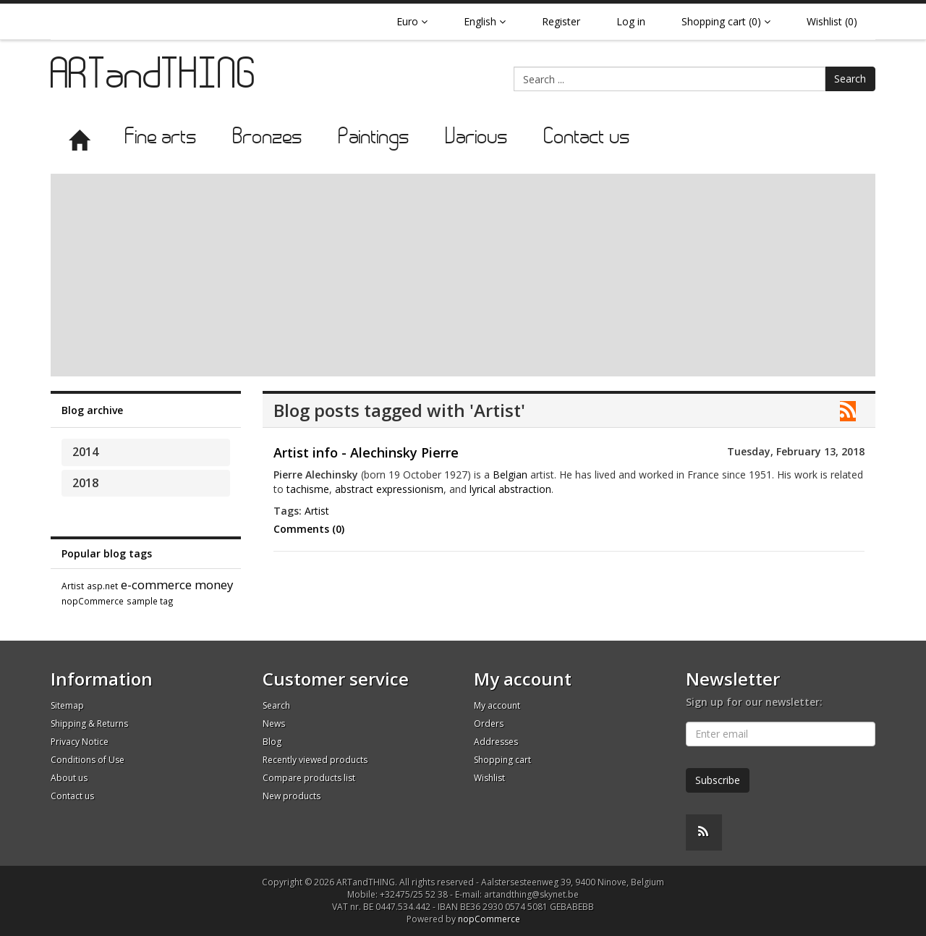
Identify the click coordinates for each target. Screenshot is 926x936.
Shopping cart (502, 760)
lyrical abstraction (510, 489)
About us (69, 778)
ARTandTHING (154, 77)
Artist (72, 585)
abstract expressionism (389, 489)
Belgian (510, 474)
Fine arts (161, 138)
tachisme (307, 489)
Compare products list (309, 778)
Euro (412, 21)
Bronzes (267, 138)
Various (477, 138)
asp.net (102, 585)
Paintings (374, 138)
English (485, 21)
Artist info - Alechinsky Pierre (366, 452)
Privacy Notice (80, 741)
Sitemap (67, 705)
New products (291, 796)
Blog (272, 741)
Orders (489, 723)
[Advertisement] (463, 275)
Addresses (496, 741)
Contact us (587, 138)
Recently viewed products (315, 760)
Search (850, 78)
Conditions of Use (87, 760)
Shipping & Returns (89, 723)
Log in (630, 21)
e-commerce (156, 584)
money (214, 584)
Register (561, 21)
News (274, 723)
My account (497, 705)
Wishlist (489, 778)
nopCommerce (92, 601)
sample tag (150, 601)
